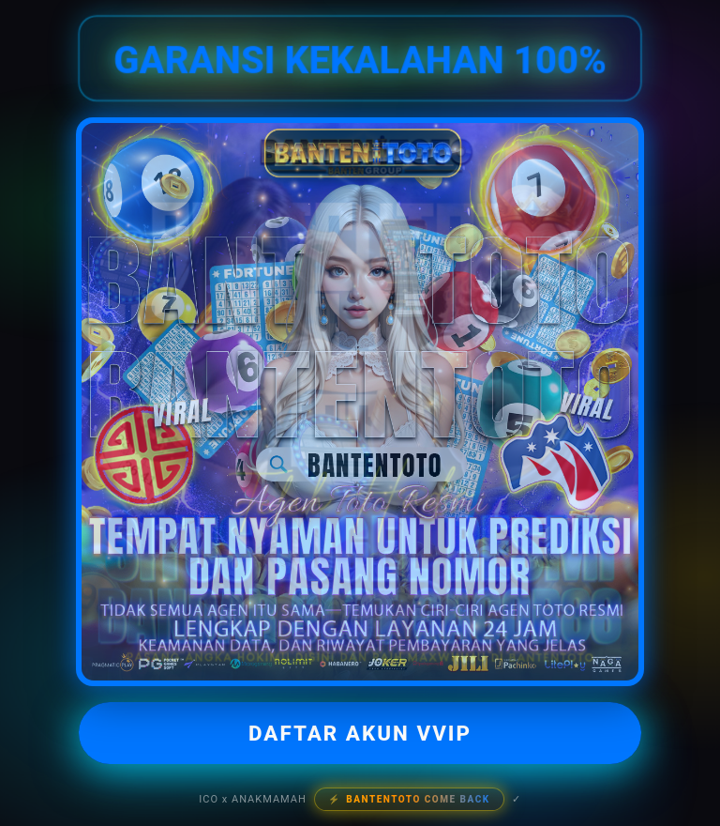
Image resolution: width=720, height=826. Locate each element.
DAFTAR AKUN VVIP (360, 733)
